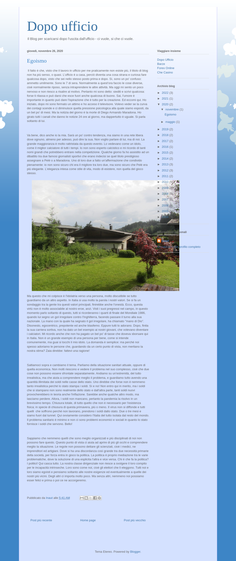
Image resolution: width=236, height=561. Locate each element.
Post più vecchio (135, 520)
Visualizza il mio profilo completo (179, 247)
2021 (165, 98)
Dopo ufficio (62, 26)
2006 (165, 205)
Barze (161, 64)
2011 (165, 176)
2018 (165, 135)
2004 (165, 217)
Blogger (135, 551)
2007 (165, 199)
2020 (165, 104)
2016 (165, 147)
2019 (165, 129)
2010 (165, 182)
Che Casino (165, 72)
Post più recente (41, 520)
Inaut (165, 241)
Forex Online (165, 68)
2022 (165, 92)
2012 (165, 170)
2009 (165, 188)
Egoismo (170, 114)
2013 (165, 164)
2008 (165, 193)
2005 (165, 211)
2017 (165, 141)
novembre (172, 109)
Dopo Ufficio (165, 59)
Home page (88, 520)
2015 (165, 152)
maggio (170, 122)
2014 (165, 158)
